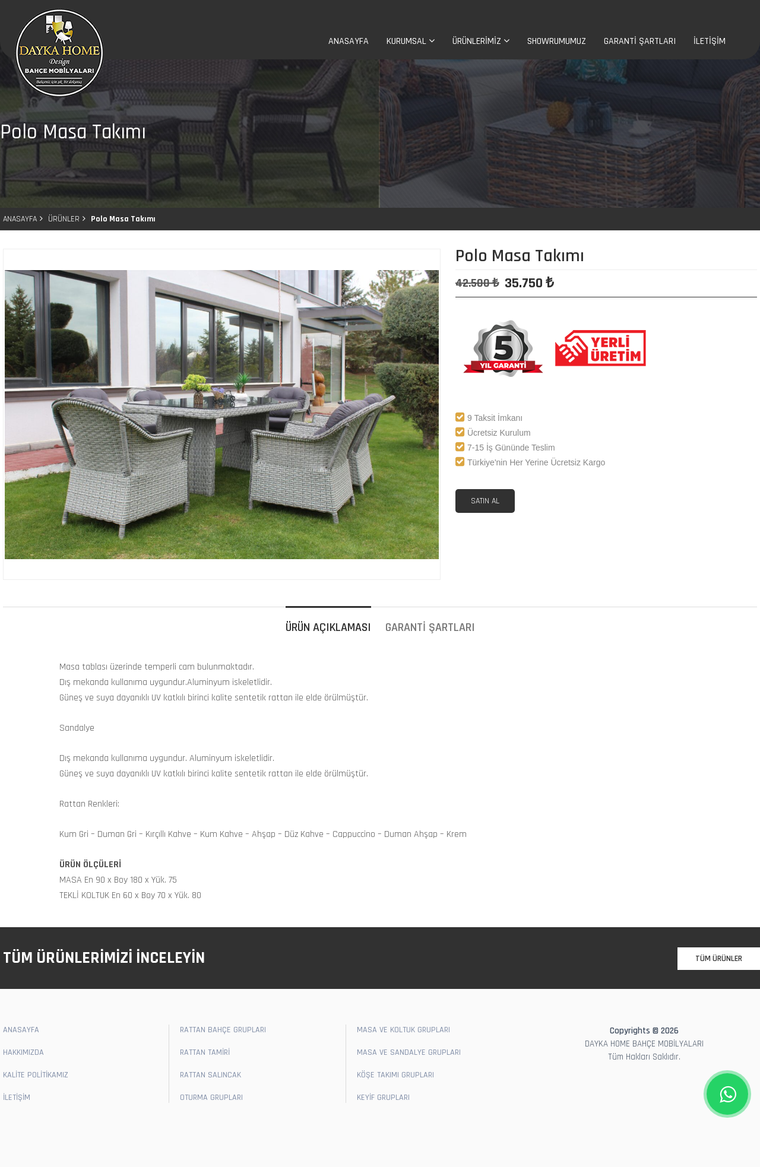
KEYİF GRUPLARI (383, 1097)
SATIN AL (485, 501)
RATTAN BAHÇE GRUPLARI (223, 1030)
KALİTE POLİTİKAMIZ (35, 1075)
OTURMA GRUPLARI (211, 1097)
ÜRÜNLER (64, 219)
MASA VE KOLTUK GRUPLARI (403, 1030)
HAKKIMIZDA (23, 1052)
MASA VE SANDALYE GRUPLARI (409, 1052)
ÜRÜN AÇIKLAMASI (328, 627)
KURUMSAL (411, 41)
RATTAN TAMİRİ (205, 1052)
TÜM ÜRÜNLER (718, 958)
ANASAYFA (348, 41)
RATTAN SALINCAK (210, 1075)
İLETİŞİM (710, 41)
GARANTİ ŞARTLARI (640, 41)
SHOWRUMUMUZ (556, 41)
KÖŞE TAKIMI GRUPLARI (395, 1075)
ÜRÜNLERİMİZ (480, 41)
